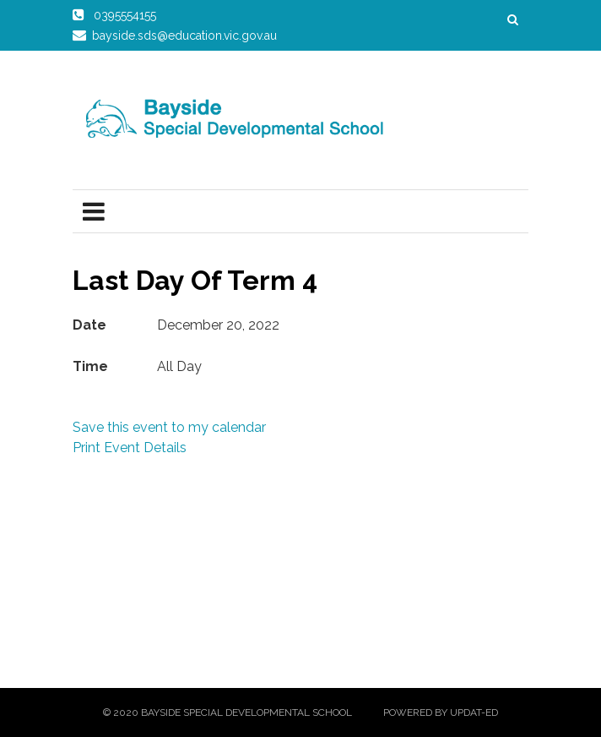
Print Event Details (130, 447)
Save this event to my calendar (169, 427)
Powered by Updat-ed (440, 712)
